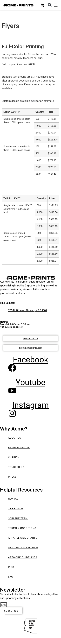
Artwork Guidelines (22, 557)
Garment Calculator (23, 547)
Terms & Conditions (22, 528)
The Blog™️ (15, 508)
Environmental (19, 447)
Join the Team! (18, 518)
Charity (13, 457)
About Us (14, 437)
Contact (14, 499)
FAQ (10, 576)
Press (12, 476)
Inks (11, 567)
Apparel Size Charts (22, 538)
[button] (50, 5)
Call (33, 100)
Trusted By (16, 467)
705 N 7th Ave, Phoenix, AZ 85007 (27, 310)
